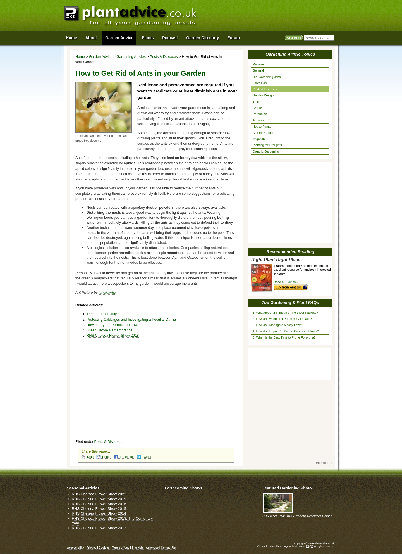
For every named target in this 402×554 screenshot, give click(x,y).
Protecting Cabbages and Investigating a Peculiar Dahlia (131, 319)
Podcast (170, 37)
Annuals (258, 120)
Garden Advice (101, 56)
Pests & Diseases (164, 56)
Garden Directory (202, 37)
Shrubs (257, 108)
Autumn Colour (263, 132)
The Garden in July (102, 314)
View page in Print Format (231, 56)
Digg (87, 457)
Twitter (144, 457)
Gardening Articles (131, 56)
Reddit (103, 457)
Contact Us (168, 547)
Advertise (152, 547)
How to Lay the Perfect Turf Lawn (113, 325)
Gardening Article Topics (290, 54)
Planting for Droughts (267, 145)
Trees (256, 101)
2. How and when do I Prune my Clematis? (282, 318)
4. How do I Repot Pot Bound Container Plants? (286, 331)
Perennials (260, 114)
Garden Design (263, 95)
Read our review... (286, 282)
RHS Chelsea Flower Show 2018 (113, 335)
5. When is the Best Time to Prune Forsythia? (284, 337)
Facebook (123, 457)
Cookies (104, 547)
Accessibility (75, 547)
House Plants (262, 126)
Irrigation (259, 139)
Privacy (92, 547)
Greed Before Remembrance (109, 330)
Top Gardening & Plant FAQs (290, 302)
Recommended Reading (290, 251)
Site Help (138, 547)
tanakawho (107, 292)
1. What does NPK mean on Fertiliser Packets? (285, 312)
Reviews (258, 64)
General (258, 70)
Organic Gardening (266, 151)
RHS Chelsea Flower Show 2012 (99, 528)
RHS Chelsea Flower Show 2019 (99, 499)
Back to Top (323, 463)
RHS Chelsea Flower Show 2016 (99, 504)
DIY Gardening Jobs (267, 77)
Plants (148, 37)
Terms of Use (121, 547)
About (91, 37)
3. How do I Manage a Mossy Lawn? (278, 325)
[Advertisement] (273, 16)
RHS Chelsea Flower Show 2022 (99, 494)
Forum (234, 37)
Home (80, 56)
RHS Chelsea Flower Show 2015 (99, 509)
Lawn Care (260, 83)
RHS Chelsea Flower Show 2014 (99, 513)
